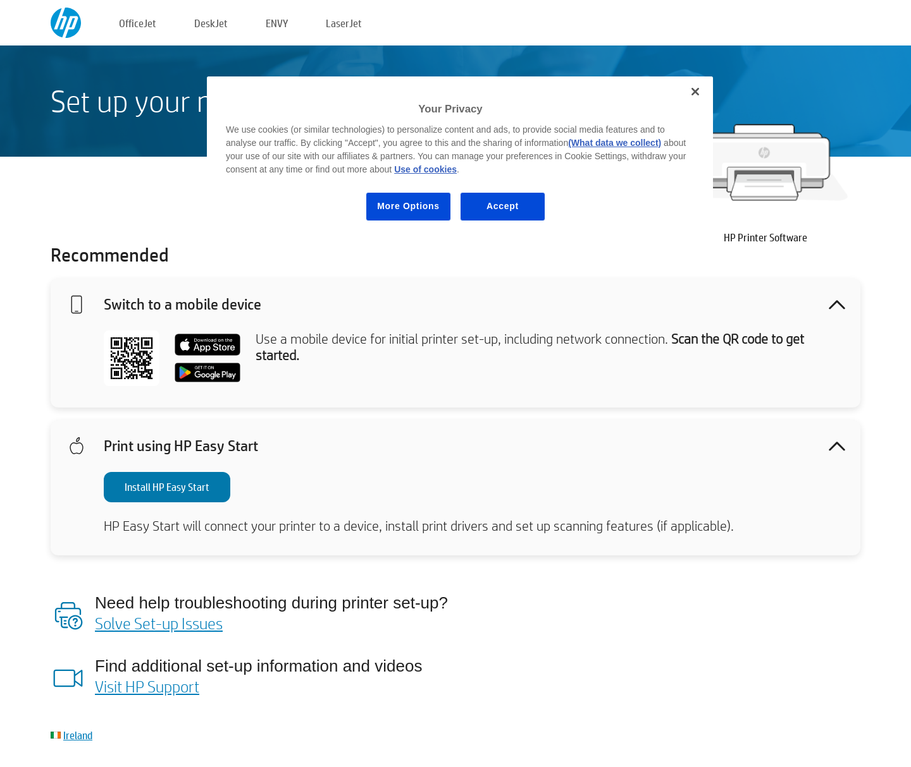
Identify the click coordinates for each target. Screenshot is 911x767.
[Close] (695, 92)
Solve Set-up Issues (159, 623)
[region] (460, 158)
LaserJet (344, 23)
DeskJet (211, 23)
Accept (502, 206)
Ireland (77, 735)
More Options (408, 206)
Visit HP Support (147, 686)
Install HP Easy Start (167, 487)
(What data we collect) (614, 143)
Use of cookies (425, 169)
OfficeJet (137, 23)
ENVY (277, 23)
